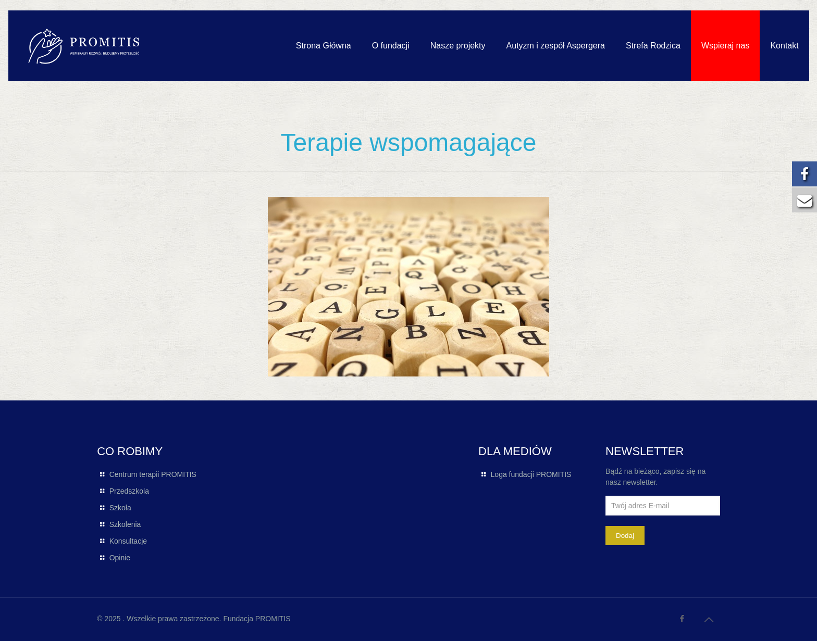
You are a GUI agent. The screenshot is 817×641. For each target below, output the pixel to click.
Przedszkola (129, 491)
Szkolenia (125, 524)
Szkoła (120, 508)
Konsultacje (128, 541)
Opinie (119, 558)
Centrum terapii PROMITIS (152, 474)
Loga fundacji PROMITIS (531, 474)
